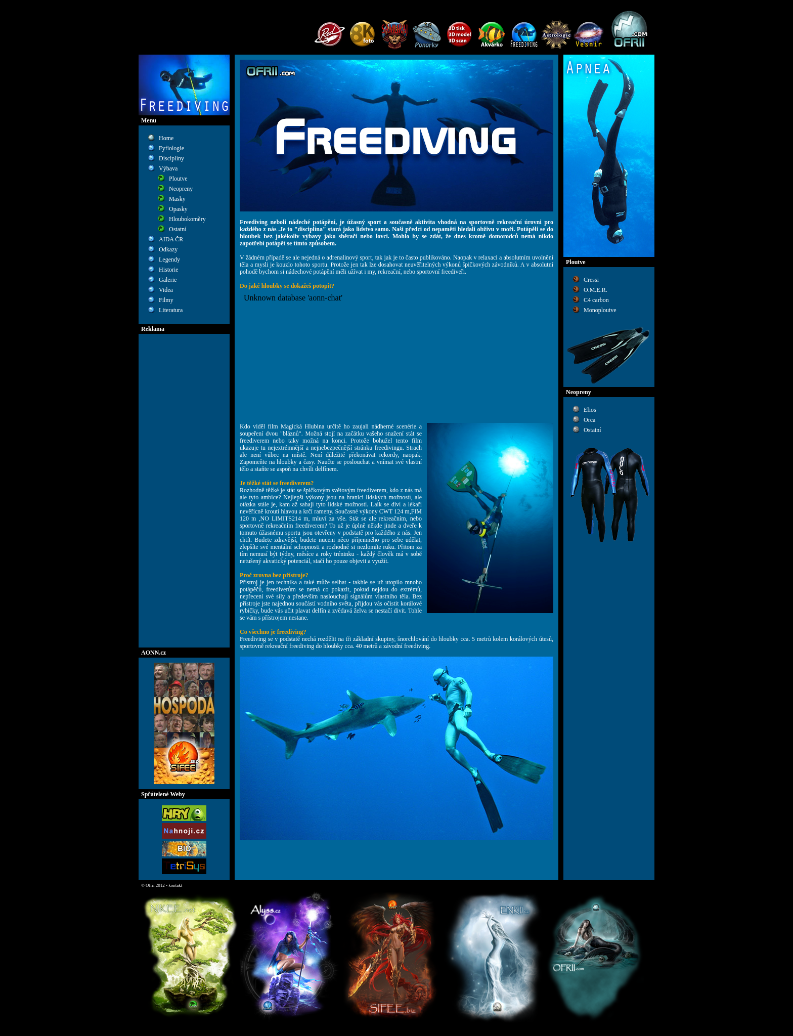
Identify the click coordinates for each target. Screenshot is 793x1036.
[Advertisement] (184, 490)
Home (166, 138)
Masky (177, 198)
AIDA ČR (171, 239)
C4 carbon (596, 300)
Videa (166, 289)
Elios (590, 409)
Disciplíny (171, 158)
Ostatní (178, 229)
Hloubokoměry (187, 219)
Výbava (168, 168)
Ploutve (178, 178)
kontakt (175, 885)
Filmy (166, 300)
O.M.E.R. (595, 289)
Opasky (178, 208)
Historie (169, 269)
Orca (589, 419)
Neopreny (181, 188)
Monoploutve (600, 310)
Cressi (591, 279)
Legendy (169, 259)
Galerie (168, 279)
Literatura (171, 310)
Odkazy (168, 249)
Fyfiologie (171, 148)
